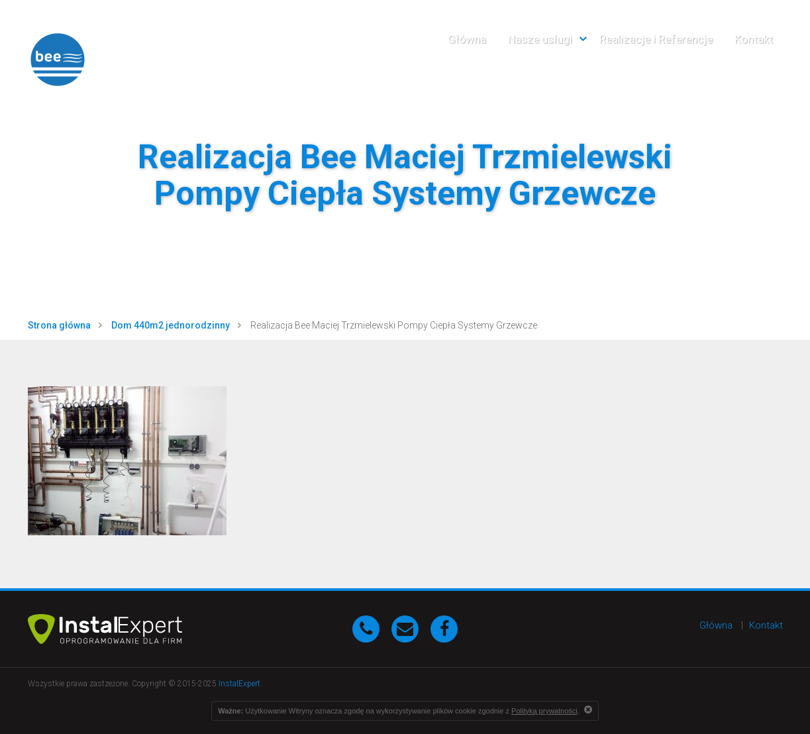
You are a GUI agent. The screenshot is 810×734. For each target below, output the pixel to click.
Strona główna (59, 325)
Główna (467, 39)
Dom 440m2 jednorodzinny (170, 325)
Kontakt (753, 39)
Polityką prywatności (544, 711)
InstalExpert (239, 683)
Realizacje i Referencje (656, 39)
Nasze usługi (540, 39)
